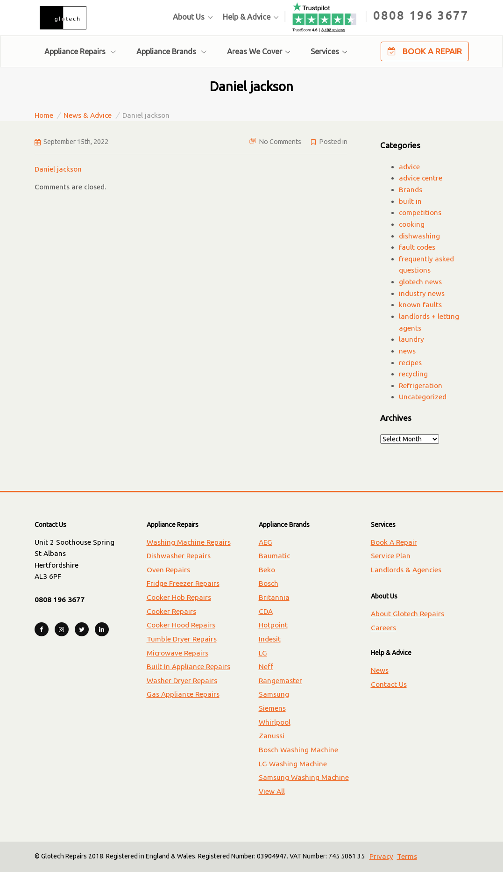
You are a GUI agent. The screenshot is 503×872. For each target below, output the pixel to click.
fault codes (417, 247)
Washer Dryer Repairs (182, 681)
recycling (413, 374)
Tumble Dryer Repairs (182, 639)
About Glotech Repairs (407, 614)
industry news (422, 293)
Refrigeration (420, 385)
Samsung (274, 694)
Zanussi (271, 736)
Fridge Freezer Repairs (183, 583)
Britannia (274, 597)
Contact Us (389, 684)
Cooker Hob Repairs (179, 597)
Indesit (270, 639)
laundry (411, 339)
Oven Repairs (168, 570)
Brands (410, 190)
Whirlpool (274, 722)
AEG (265, 542)
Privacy (381, 856)
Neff (266, 666)
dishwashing (419, 236)
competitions (420, 212)
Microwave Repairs (177, 653)
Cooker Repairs (171, 611)
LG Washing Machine (293, 764)
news (407, 351)
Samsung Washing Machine (304, 777)
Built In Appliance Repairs (188, 666)
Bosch (268, 583)
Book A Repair (425, 51)
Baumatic (274, 556)
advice (409, 167)
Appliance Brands (171, 51)
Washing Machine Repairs (189, 542)
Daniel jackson (58, 169)
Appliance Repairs (80, 51)
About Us (189, 17)
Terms (407, 856)
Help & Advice (246, 17)
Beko (267, 570)
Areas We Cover (254, 51)
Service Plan (391, 556)
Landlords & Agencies (406, 570)
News (380, 670)
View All (272, 791)
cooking (412, 224)
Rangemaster (280, 681)
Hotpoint (273, 625)
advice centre (420, 178)
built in (410, 201)
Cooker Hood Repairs (181, 625)
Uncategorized (422, 397)
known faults (420, 305)
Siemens (272, 708)
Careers (383, 628)
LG (263, 653)
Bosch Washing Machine (298, 750)
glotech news (420, 282)
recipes (410, 363)
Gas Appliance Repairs (183, 694)
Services (325, 51)
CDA (266, 611)
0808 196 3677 (421, 15)
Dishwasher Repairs (179, 556)
